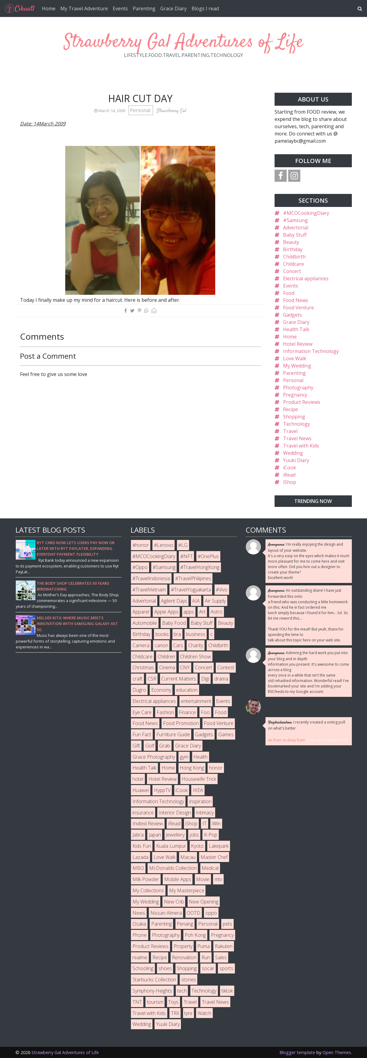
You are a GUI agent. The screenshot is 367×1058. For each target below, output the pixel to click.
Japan (155, 834)
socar (208, 968)
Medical (210, 868)
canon (161, 645)
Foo (205, 712)
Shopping (294, 416)
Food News (295, 300)
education (187, 690)
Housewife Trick (199, 779)
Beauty (291, 242)
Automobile (144, 623)
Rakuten (223, 946)
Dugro (139, 690)
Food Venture (298, 307)
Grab (164, 745)
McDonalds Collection (173, 868)
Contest (225, 667)
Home (48, 8)
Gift (136, 745)
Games (226, 734)
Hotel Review (297, 344)
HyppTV (162, 790)
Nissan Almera (166, 913)
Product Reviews (301, 402)
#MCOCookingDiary (306, 213)
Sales (221, 957)
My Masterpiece (186, 890)
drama (221, 678)
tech (182, 990)
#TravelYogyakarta (191, 589)
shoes (165, 968)
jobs (194, 834)
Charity (195, 645)
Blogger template (297, 1052)
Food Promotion (181, 723)
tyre (188, 1013)
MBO (138, 868)
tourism (155, 1002)
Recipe (290, 409)
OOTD (193, 913)
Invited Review (147, 823)
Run (206, 957)
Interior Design (175, 812)
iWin (216, 823)
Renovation (184, 957)
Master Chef (214, 857)
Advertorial (295, 227)
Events (120, 8)
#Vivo (222, 589)
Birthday (292, 249)
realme (139, 957)
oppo (211, 913)
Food (288, 293)
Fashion (165, 712)
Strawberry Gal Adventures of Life (184, 42)
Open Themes (336, 1052)
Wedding (293, 453)
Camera (140, 645)
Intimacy (205, 812)
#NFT (186, 556)
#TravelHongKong (199, 567)
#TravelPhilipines (193, 578)
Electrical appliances (306, 278)
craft (137, 678)
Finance (187, 712)
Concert (292, 271)
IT (204, 823)
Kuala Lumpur (171, 846)
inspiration (200, 801)
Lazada (140, 857)
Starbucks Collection (154, 979)
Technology (296, 424)
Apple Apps (166, 611)
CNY (185, 667)
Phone (139, 935)
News (138, 913)
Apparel (140, 611)
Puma (203, 946)
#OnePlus (208, 556)
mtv (218, 879)
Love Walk (294, 358)
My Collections (148, 890)
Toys (173, 1002)
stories (188, 979)
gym (184, 757)
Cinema (167, 667)
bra (177, 634)
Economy (161, 690)
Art (202, 611)
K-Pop (210, 834)
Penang (185, 923)
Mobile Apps (177, 879)
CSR (152, 678)
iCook (289, 467)
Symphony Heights (152, 990)
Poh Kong (195, 935)
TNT (137, 1002)
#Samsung (295, 220)
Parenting (144, 8)
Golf (149, 745)
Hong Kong (192, 767)
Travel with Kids (301, 445)
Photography (298, 387)
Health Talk (296, 329)
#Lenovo (163, 545)
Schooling (142, 968)
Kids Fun (141, 846)
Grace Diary (173, 8)
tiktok (227, 990)
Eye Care (142, 712)
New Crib (174, 901)
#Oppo (140, 567)
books (162, 634)
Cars (178, 645)
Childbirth (294, 256)
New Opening (203, 901)
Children (166, 656)
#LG (183, 545)
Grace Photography (153, 757)
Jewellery (175, 834)
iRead (289, 474)
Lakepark (219, 846)
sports (226, 968)
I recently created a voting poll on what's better (306, 725)
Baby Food (174, 623)
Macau (187, 857)
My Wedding (297, 365)
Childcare (293, 264)
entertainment (196, 701)
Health (200, 757)
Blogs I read (205, 8)
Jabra (138, 834)
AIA (196, 600)
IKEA (198, 790)
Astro (216, 611)
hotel (137, 779)
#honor (140, 545)
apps (188, 611)
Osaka (139, 923)
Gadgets (292, 314)
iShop (289, 482)
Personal (141, 110)
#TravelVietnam (149, 589)
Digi (205, 678)
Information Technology (311, 351)
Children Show (195, 656)
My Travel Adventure (84, 8)
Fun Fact (141, 734)
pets (227, 923)
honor (215, 767)
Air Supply (215, 600)
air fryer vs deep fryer (286, 740)
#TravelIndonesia (151, 578)
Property (183, 946)
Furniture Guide (173, 734)
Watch (204, 1013)
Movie (202, 879)
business (195, 634)
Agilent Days (174, 600)
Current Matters (178, 678)
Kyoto (197, 846)
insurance (143, 812)
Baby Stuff (295, 234)
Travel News (297, 438)
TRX (175, 1013)
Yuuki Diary (296, 460)
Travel (290, 431)
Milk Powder (145, 879)
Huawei (140, 790)
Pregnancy (295, 394)
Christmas (143, 667)
